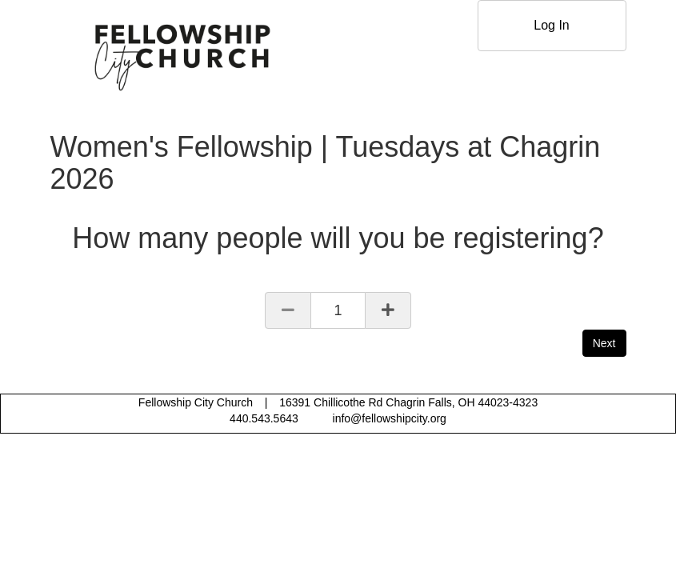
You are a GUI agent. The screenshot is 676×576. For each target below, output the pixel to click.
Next (604, 343)
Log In (551, 25)
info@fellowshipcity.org (389, 418)
